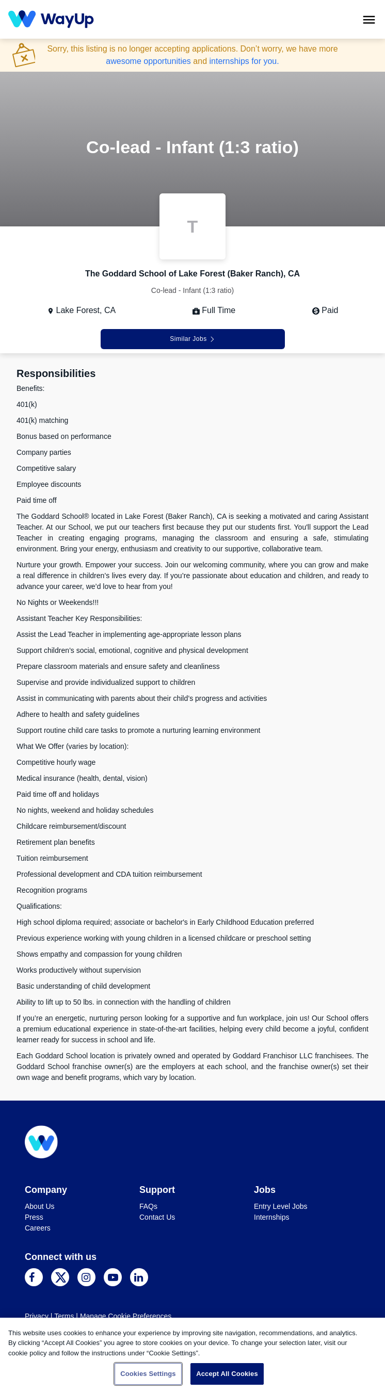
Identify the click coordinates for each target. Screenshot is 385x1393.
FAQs (148, 1206)
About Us (40, 1206)
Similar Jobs (192, 338)
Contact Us (157, 1217)
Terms (64, 1316)
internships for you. (244, 61)
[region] (192, 1355)
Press (34, 1217)
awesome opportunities (148, 61)
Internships (271, 1217)
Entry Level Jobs (281, 1206)
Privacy (37, 1316)
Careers (38, 1228)
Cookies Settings (148, 1374)
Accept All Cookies (227, 1374)
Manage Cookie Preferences (125, 1316)
